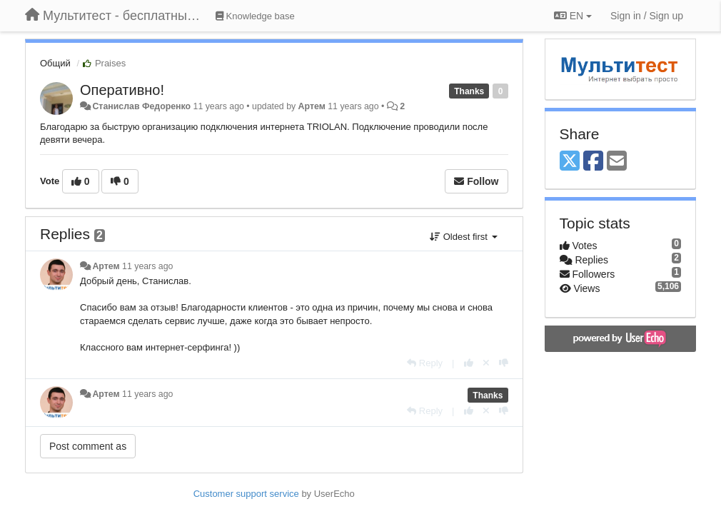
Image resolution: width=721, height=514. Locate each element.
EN (573, 15)
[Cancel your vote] (486, 363)
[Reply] (425, 363)
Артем (312, 106)
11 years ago (147, 266)
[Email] (617, 161)
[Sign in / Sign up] (647, 16)
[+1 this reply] (468, 363)
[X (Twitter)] (570, 161)
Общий (55, 63)
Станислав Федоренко (141, 106)
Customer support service (246, 493)
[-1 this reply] (503, 363)
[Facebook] (593, 161)
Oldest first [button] (463, 236)
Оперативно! (122, 90)
